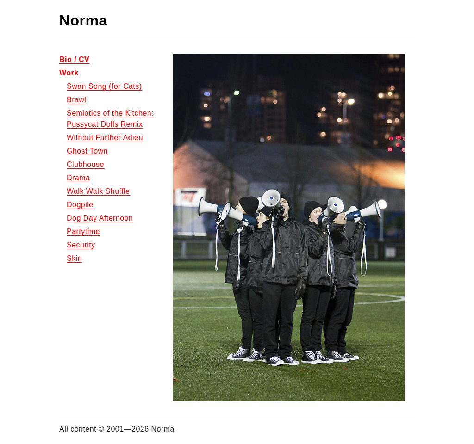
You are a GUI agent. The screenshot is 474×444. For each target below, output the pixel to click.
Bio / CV (74, 59)
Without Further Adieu (105, 138)
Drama (78, 178)
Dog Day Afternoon (100, 218)
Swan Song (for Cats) (104, 86)
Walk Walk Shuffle (98, 191)
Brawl (76, 100)
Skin (74, 258)
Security (81, 245)
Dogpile (80, 205)
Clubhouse (85, 164)
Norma (83, 20)
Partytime (83, 231)
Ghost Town (87, 151)
